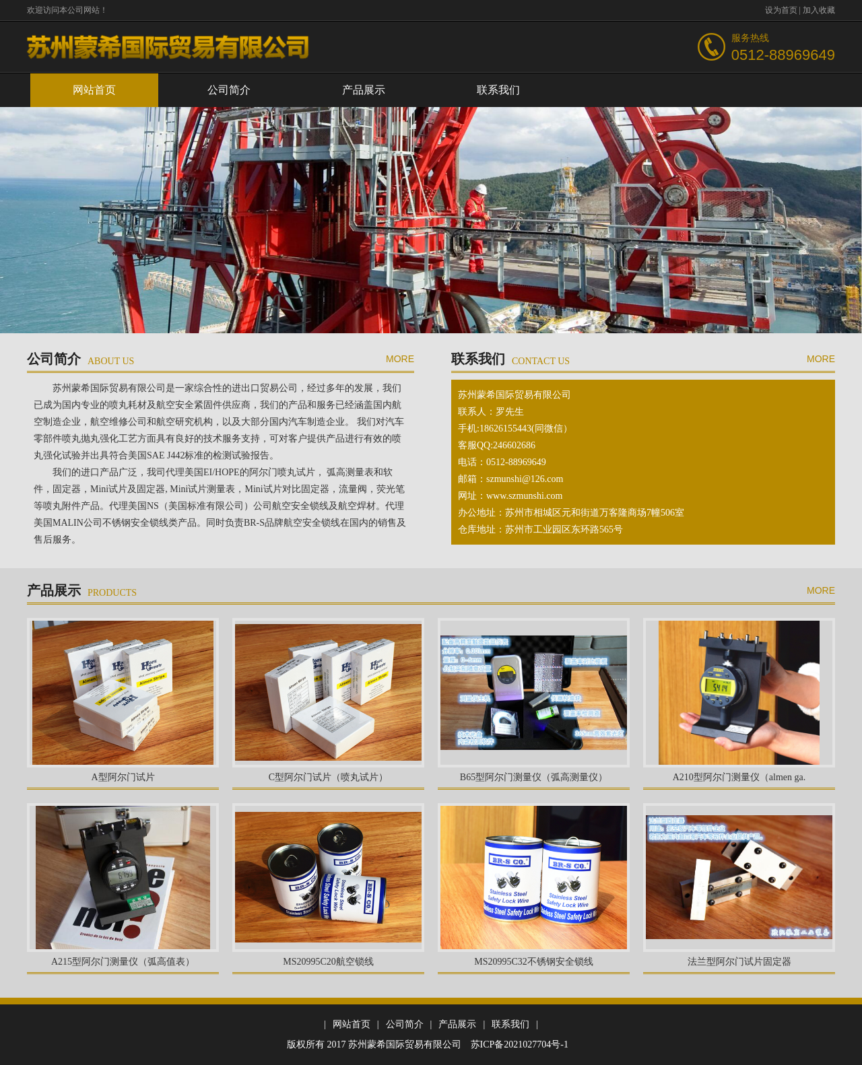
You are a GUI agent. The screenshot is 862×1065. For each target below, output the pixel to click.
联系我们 (498, 90)
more (400, 358)
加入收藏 (819, 10)
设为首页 (781, 10)
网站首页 (94, 90)
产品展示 (363, 90)
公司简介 (229, 90)
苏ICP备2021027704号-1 (519, 1044)
